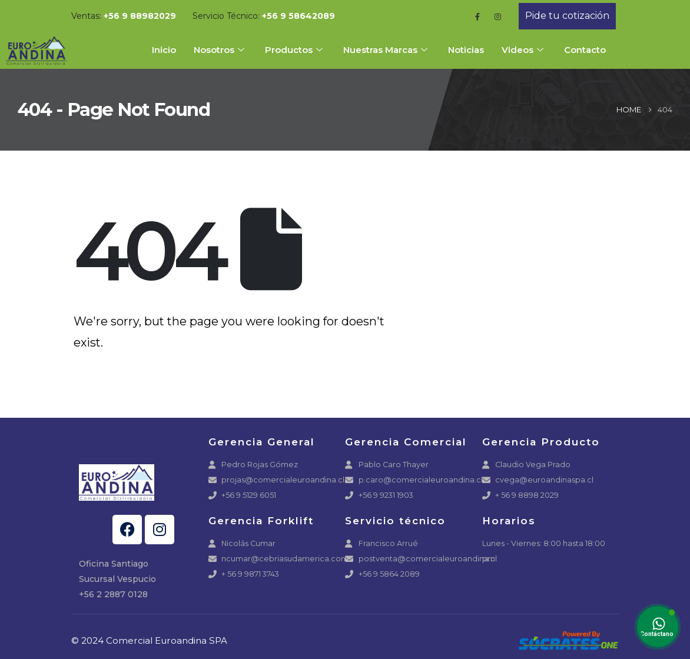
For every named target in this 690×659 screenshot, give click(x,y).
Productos (295, 49)
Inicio (164, 49)
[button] (567, 16)
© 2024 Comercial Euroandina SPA (149, 640)
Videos (524, 49)
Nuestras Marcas (386, 49)
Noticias (466, 49)
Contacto (585, 49)
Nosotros (220, 49)
